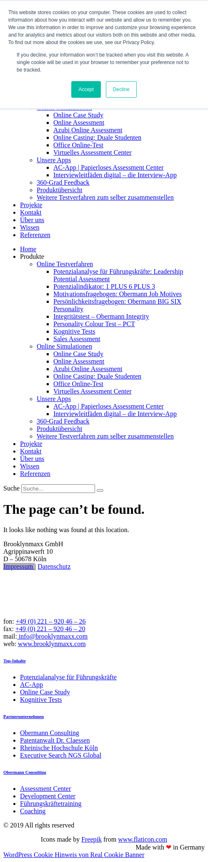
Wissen (29, 227)
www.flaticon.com (142, 839)
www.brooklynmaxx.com (52, 643)
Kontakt (31, 212)
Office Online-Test (78, 145)
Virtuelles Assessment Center (92, 152)
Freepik (91, 839)
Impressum (19, 566)
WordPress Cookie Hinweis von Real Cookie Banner (73, 854)
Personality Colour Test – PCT (94, 323)
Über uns (32, 219)
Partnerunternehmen (23, 716)
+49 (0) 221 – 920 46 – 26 (51, 621)
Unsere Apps (54, 159)
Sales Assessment (76, 338)
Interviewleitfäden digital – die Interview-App (115, 174)
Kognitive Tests (74, 331)
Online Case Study (78, 115)
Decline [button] (121, 89)
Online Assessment (78, 122)
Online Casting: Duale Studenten (97, 137)
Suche (11, 488)
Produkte (32, 256)
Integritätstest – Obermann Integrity (101, 316)
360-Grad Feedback (63, 182)
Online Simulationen (64, 346)
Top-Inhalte (14, 660)
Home (28, 249)
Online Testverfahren (65, 264)
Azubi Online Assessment (87, 130)
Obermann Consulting (24, 772)
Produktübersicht (59, 189)
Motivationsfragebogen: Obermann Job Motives (117, 293)
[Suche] (100, 490)
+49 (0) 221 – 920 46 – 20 (50, 628)
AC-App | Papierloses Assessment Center (108, 167)
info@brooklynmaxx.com (52, 636)
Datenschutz (54, 566)
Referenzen (35, 234)
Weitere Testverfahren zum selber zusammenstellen (105, 197)
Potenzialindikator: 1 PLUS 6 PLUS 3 (104, 286)
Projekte (31, 204)
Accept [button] (86, 89)
